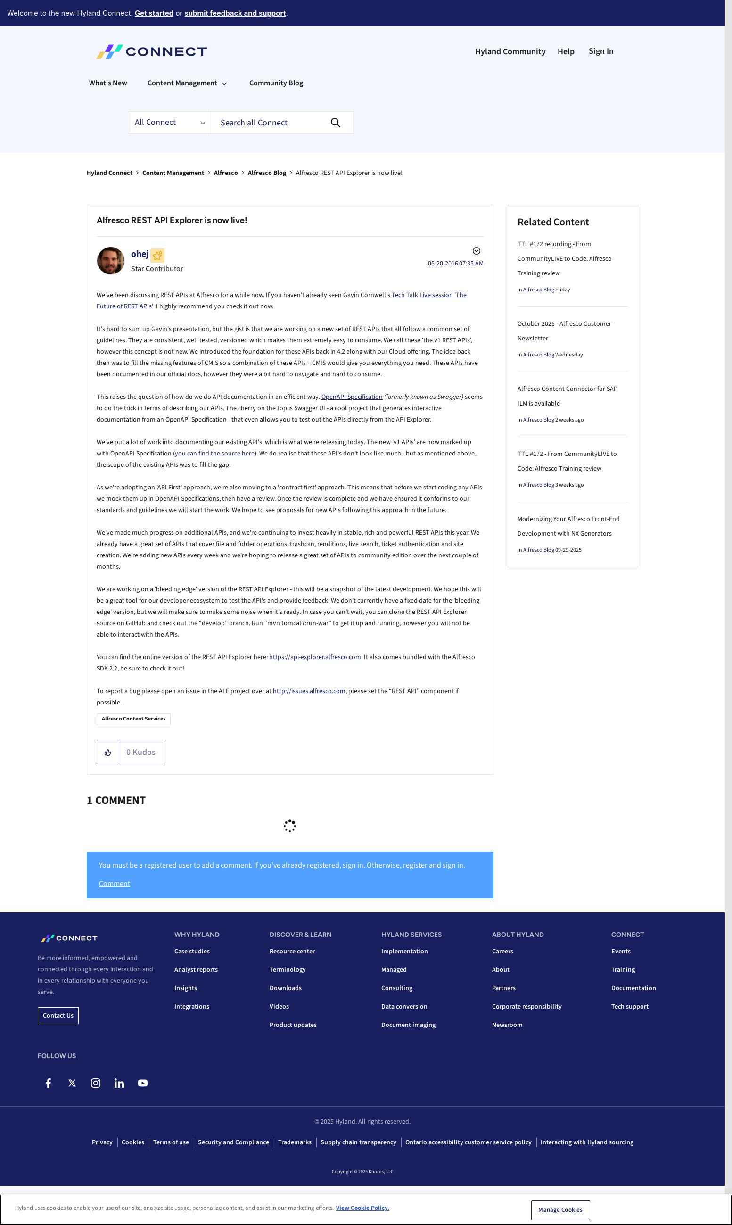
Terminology (288, 970)
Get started (154, 12)
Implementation (404, 951)
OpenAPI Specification (352, 397)
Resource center (292, 951)
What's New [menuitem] (108, 83)
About (501, 970)
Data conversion (404, 1006)
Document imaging (408, 1025)
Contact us (58, 1015)
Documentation (633, 988)
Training (623, 970)
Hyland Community (510, 52)
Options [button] (476, 252)
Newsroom (507, 1025)
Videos (279, 1006)
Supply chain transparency (358, 1142)
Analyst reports (196, 970)
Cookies (133, 1142)
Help (566, 52)
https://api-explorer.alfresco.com (315, 657)
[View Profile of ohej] (140, 254)
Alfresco (226, 173)
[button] (108, 753)
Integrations (191, 1006)
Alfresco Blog (267, 173)
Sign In (601, 51)
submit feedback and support (235, 12)
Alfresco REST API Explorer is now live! (172, 220)
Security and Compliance (233, 1142)
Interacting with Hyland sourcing (587, 1142)
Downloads (286, 988)
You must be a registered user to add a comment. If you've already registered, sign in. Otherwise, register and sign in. (282, 865)
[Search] (282, 122)
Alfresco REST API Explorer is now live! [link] (349, 173)
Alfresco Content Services (133, 719)
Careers (502, 951)
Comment (114, 883)
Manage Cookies (560, 1211)
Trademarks (295, 1142)
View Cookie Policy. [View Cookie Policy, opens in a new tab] (362, 1209)
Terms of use (171, 1142)
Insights (185, 988)
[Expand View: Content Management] (224, 83)
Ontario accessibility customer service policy (468, 1142)
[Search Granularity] (170, 122)
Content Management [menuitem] (182, 83)
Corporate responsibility (527, 1006)
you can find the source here (215, 453)
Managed (394, 970)
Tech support (630, 1006)
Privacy (102, 1142)
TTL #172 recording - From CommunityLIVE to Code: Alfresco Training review (565, 259)
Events (621, 951)
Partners (504, 988)
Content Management (173, 173)
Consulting (396, 988)
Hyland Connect (109, 173)
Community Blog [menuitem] (276, 83)
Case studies (192, 951)
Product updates (293, 1025)
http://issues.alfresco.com (309, 691)
